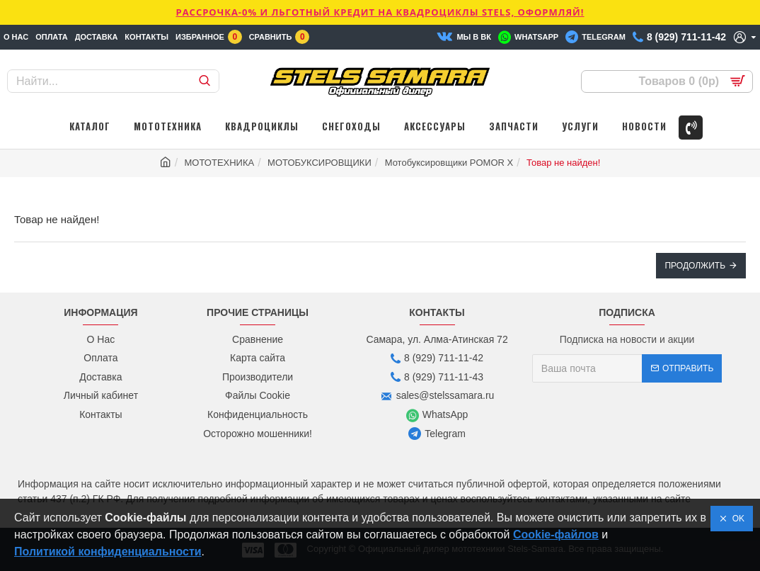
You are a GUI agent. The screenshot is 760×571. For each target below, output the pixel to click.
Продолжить (694, 266)
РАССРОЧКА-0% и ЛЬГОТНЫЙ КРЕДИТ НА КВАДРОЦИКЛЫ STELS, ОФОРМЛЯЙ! (379, 12)
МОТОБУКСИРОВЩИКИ (319, 162)
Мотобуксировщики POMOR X (449, 162)
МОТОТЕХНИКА (220, 162)
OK (735, 519)
